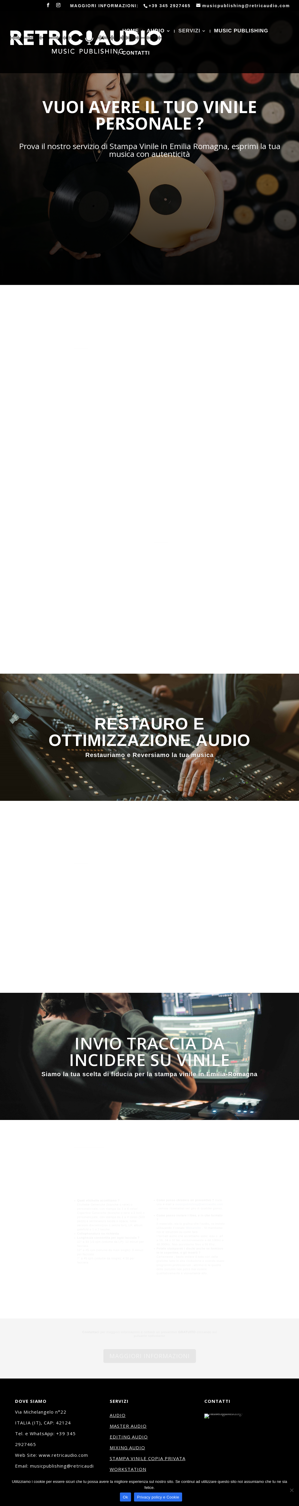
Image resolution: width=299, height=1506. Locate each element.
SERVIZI (189, 31)
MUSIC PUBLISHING (241, 31)
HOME (130, 31)
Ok (125, 1497)
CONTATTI (136, 53)
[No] (291, 1490)
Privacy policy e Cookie (158, 1497)
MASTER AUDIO (128, 1426)
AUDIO (156, 31)
